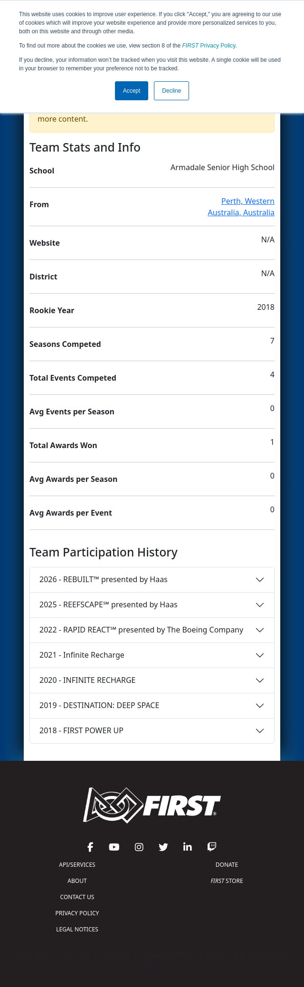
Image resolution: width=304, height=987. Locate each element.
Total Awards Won (63, 445)
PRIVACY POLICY (77, 913)
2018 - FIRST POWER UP (81, 730)
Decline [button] (171, 90)
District (43, 276)
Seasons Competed (65, 344)
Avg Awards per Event (70, 513)
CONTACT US (77, 897)
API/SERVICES (77, 865)
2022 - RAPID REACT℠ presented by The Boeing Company (141, 629)
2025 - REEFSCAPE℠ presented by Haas (108, 604)
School (41, 170)
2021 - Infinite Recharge (81, 655)
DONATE (227, 865)
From (39, 204)
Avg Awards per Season (73, 479)
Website (44, 243)
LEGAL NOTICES (77, 929)
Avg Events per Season (71, 411)
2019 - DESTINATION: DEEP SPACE (99, 705)
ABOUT (76, 881)
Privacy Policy (209, 45)
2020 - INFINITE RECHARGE (87, 680)
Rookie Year (51, 310)
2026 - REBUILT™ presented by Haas (103, 579)
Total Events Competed (72, 378)
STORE (226, 881)
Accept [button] (132, 90)
